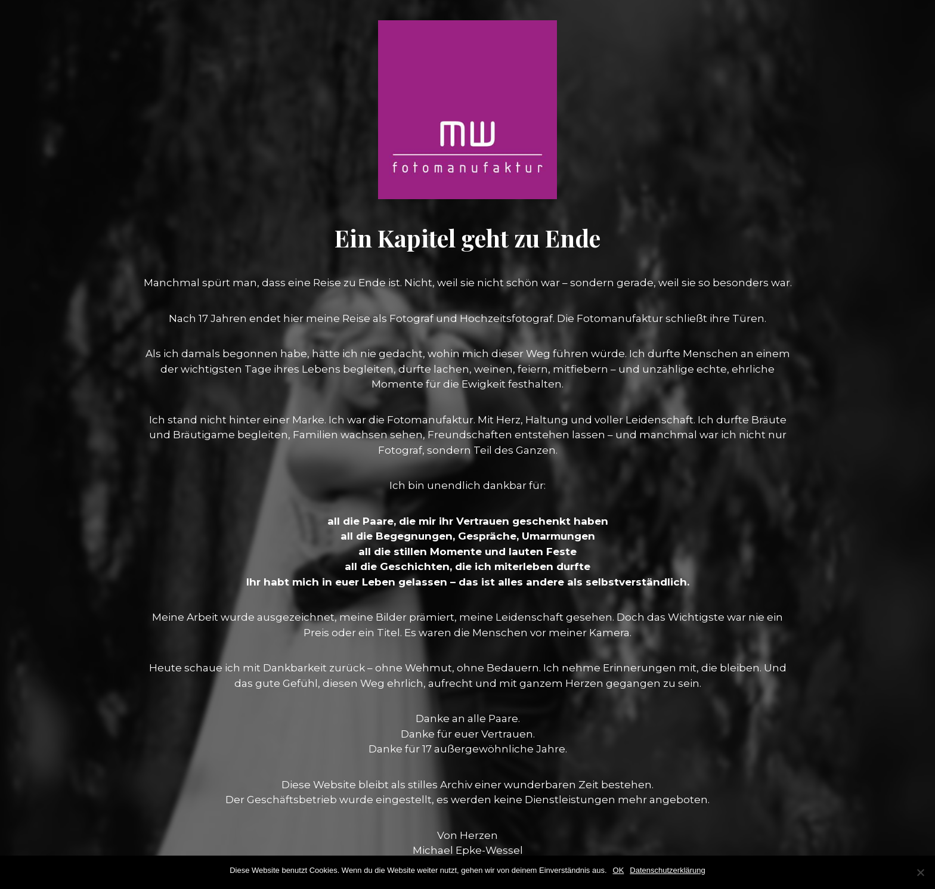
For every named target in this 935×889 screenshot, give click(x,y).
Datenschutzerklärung (667, 870)
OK (618, 870)
